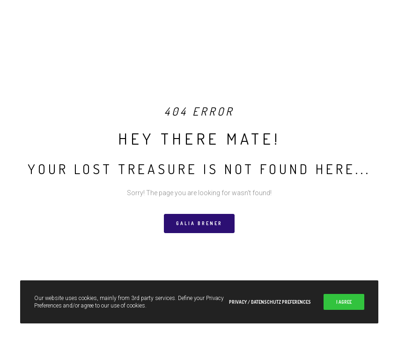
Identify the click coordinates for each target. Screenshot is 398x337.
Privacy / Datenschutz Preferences (270, 302)
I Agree (344, 302)
